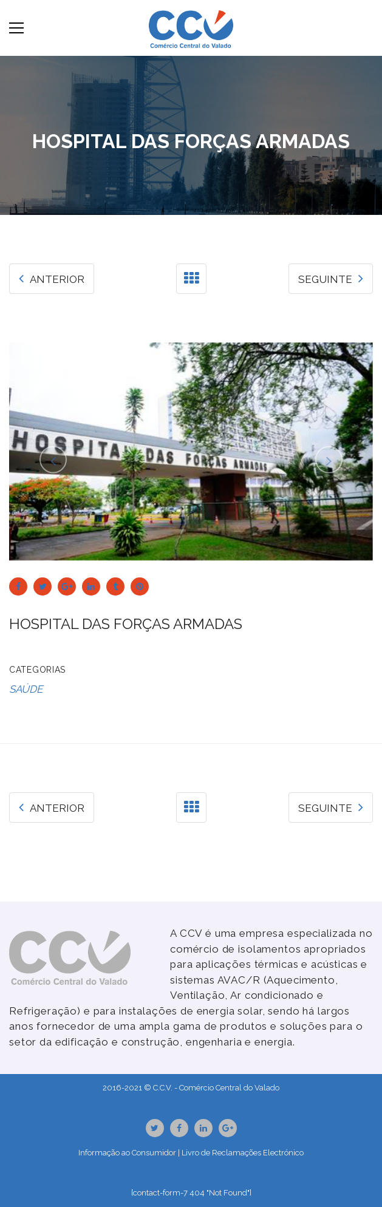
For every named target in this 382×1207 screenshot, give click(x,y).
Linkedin (203, 1128)
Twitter (155, 1128)
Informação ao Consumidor (127, 1152)
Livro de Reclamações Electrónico (243, 1152)
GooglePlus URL (227, 1128)
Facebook (179, 1128)
